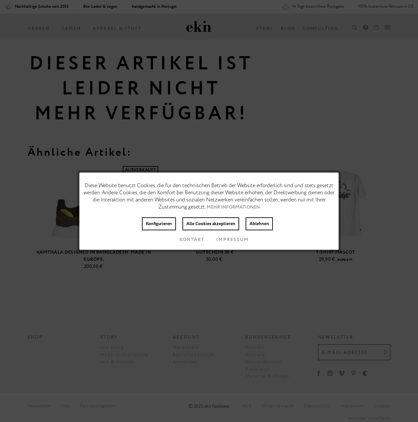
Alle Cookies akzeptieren (210, 224)
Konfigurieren (159, 224)
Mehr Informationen (233, 207)
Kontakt (186, 239)
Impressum (227, 239)
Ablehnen (259, 224)
